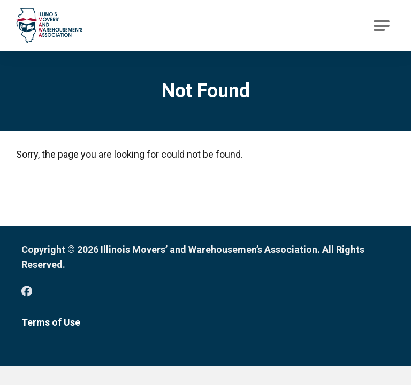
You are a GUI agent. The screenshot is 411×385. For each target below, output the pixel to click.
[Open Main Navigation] (381, 25)
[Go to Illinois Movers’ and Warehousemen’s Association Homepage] (49, 25)
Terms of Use (50, 322)
